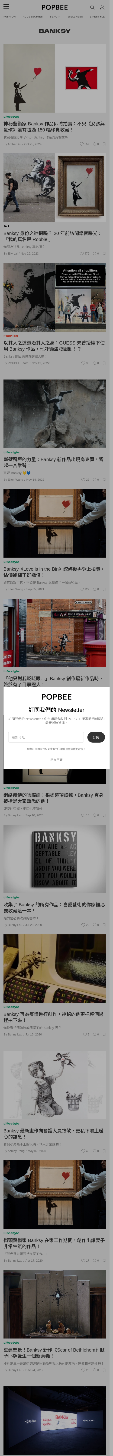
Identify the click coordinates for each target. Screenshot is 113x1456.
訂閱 (96, 737)
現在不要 (57, 760)
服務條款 (65, 749)
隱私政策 (78, 749)
